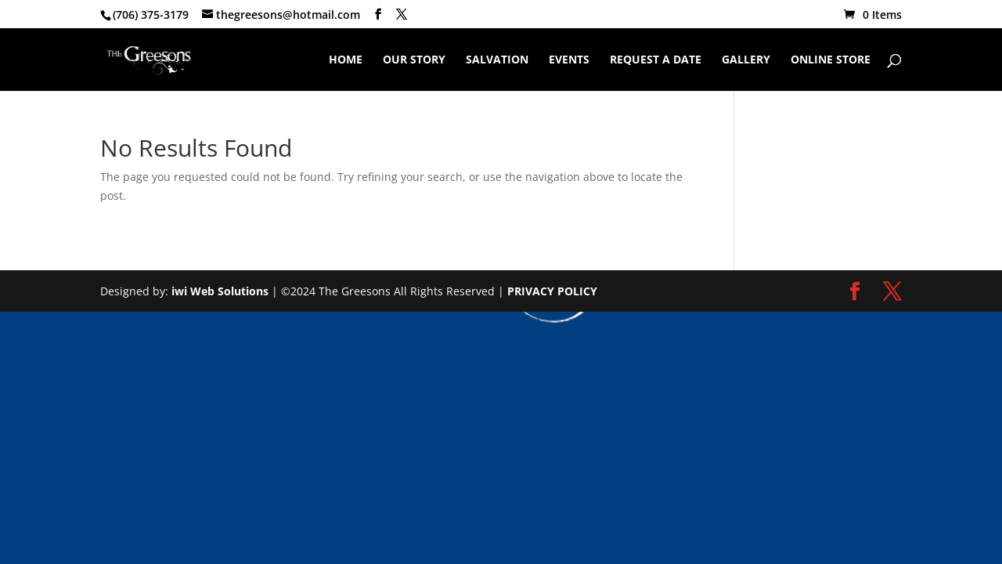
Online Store (830, 60)
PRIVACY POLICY (552, 291)
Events (569, 60)
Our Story (414, 60)
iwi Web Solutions (220, 291)
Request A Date (655, 60)
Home (345, 60)
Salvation (497, 60)
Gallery (746, 60)
